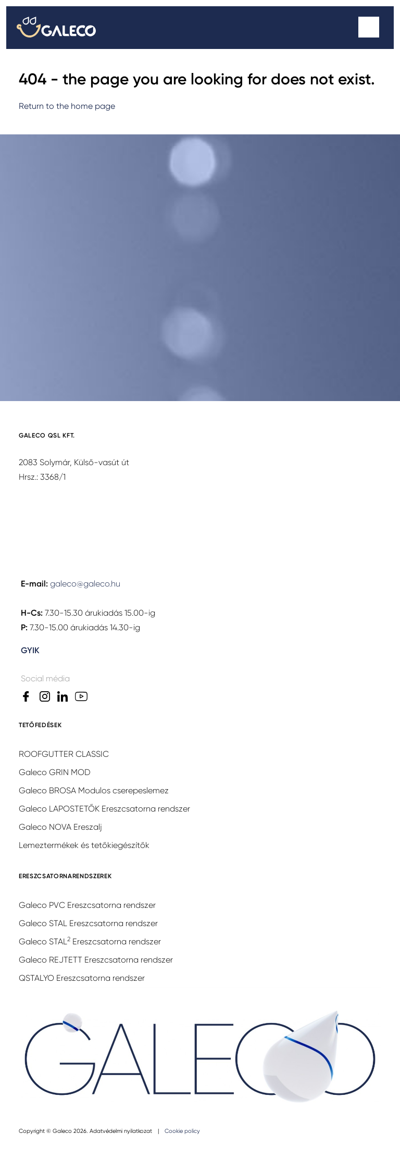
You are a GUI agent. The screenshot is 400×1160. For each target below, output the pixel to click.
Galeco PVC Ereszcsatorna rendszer (87, 905)
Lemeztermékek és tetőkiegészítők (84, 845)
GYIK (30, 650)
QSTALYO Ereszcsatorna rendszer (82, 978)
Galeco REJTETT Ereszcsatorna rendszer (96, 960)
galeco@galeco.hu (85, 584)
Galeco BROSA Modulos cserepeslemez (94, 790)
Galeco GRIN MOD (55, 772)
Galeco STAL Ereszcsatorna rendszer (88, 923)
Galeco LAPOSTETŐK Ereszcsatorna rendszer (104, 809)
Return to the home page (67, 106)
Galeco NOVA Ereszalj (60, 827)
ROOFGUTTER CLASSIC (64, 754)
